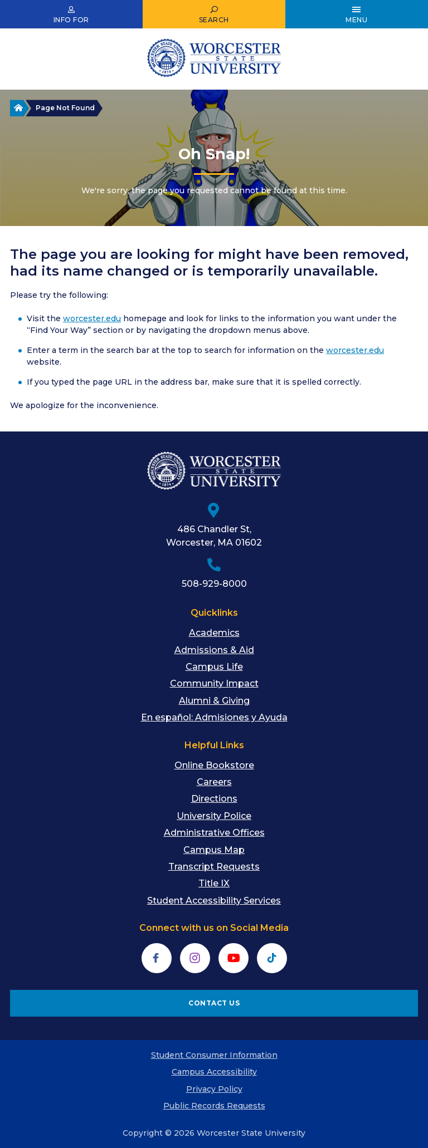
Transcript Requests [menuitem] (214, 866)
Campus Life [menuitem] (214, 666)
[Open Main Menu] (356, 14)
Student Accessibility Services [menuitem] (214, 900)
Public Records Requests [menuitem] (214, 1106)
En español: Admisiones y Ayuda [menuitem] (214, 717)
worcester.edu (92, 318)
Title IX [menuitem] (214, 883)
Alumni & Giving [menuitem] (214, 700)
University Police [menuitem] (214, 816)
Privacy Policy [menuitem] (214, 1089)
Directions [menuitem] (214, 798)
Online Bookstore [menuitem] (214, 765)
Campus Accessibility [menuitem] (214, 1072)
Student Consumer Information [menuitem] (214, 1055)
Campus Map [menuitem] (214, 850)
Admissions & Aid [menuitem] (214, 650)
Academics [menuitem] (214, 632)
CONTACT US (214, 1003)
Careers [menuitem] (214, 782)
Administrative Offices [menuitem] (214, 832)
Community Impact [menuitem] (214, 683)
